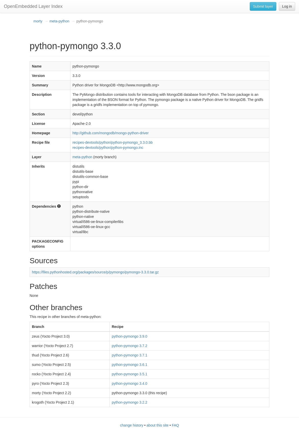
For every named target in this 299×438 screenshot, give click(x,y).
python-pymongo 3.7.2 (129, 346)
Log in (287, 6)
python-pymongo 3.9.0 (129, 336)
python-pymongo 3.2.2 (129, 402)
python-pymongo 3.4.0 (129, 383)
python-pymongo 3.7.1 (129, 355)
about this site (157, 425)
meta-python (59, 21)
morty (37, 21)
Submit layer (263, 6)
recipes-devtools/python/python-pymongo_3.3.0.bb (112, 142)
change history (131, 425)
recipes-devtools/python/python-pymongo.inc (107, 147)
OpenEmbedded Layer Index (33, 6)
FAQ (175, 425)
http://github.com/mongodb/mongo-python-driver (110, 133)
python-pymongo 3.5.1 (129, 374)
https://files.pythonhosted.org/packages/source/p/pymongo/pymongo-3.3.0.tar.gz (95, 272)
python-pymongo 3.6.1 (129, 365)
